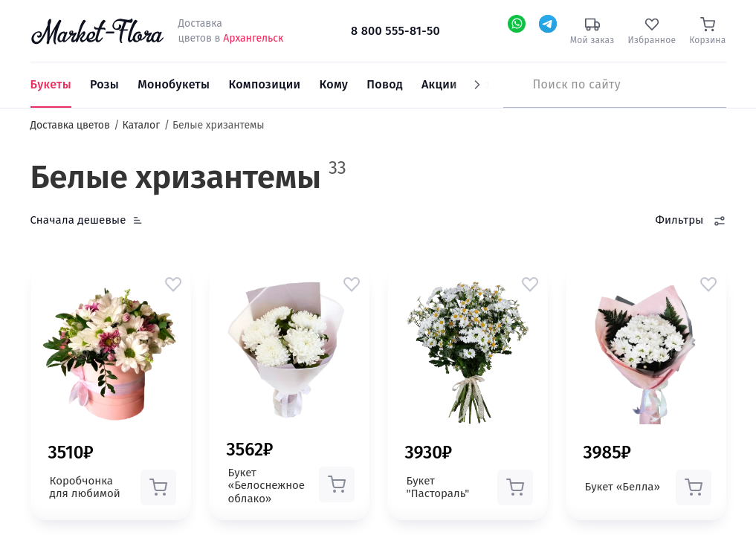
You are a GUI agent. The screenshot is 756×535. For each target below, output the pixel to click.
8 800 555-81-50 (395, 31)
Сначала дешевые (78, 220)
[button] (173, 284)
